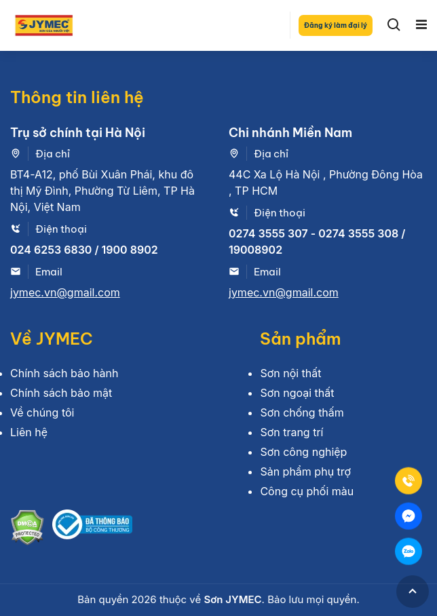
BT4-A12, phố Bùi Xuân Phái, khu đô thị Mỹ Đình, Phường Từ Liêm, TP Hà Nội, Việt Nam (102, 191)
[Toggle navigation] (421, 25)
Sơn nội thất (290, 373)
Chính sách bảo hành (64, 373)
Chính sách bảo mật (61, 393)
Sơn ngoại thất (297, 393)
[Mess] (408, 516)
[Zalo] (408, 551)
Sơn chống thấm (301, 412)
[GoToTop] (412, 591)
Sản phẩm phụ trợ (305, 471)
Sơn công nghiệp (303, 452)
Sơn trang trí (291, 432)
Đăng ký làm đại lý (335, 25)
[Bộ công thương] (92, 529)
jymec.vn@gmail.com (65, 292)
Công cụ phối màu (307, 491)
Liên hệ (29, 432)
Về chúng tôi (42, 412)
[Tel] (408, 481)
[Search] (394, 25)
